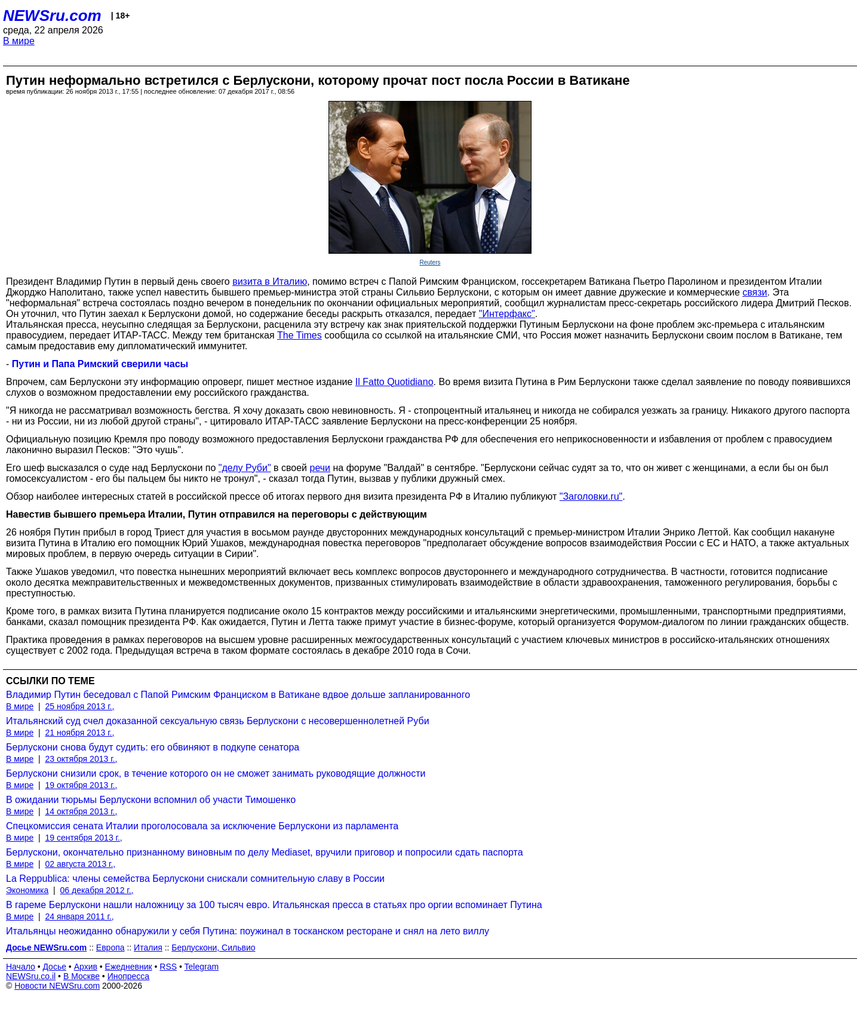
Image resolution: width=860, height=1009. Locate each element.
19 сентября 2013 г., (83, 837)
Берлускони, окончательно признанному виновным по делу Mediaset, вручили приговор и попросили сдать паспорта (264, 852)
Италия (148, 947)
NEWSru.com (52, 15)
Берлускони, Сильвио (213, 947)
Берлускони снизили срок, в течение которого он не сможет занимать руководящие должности (215, 773)
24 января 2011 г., (79, 916)
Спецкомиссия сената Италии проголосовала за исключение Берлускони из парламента (202, 826)
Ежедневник (128, 966)
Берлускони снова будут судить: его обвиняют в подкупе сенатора (152, 747)
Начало (20, 966)
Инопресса (129, 976)
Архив (85, 966)
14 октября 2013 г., (81, 811)
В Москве (81, 976)
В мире (19, 41)
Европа (110, 947)
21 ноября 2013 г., (79, 732)
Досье (54, 966)
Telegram (202, 966)
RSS (168, 966)
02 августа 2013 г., (80, 864)
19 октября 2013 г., (81, 785)
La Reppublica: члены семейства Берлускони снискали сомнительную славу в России (195, 878)
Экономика (27, 890)
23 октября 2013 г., (81, 759)
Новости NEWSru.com (57, 985)
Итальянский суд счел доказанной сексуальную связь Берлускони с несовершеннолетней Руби (217, 721)
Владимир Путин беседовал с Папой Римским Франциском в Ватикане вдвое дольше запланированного (238, 695)
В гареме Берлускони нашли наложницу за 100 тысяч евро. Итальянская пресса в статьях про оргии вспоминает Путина (274, 905)
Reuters (429, 262)
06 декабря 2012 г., (97, 890)
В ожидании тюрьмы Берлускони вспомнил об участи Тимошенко (151, 800)
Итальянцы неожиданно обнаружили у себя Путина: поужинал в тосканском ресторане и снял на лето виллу (247, 931)
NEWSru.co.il (31, 976)
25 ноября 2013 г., (79, 706)
